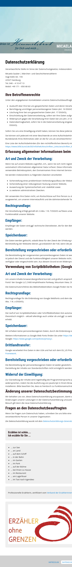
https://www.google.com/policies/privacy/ (32, 338)
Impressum (54, 562)
